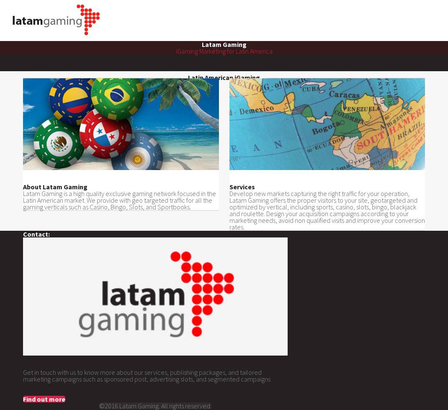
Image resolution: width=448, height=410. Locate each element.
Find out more (44, 399)
